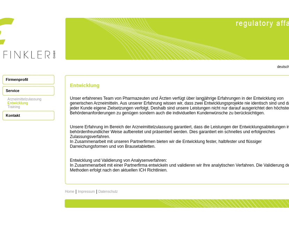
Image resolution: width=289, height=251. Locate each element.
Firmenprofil (17, 79)
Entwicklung (18, 103)
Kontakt (13, 115)
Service (13, 91)
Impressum (86, 191)
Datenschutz (108, 191)
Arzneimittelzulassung (24, 99)
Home (70, 191)
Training (14, 107)
